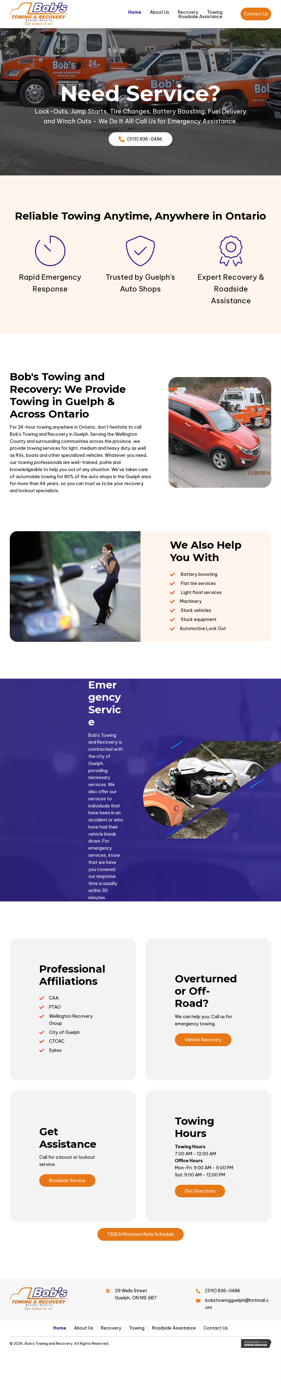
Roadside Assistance (174, 1328)
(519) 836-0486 (222, 1290)
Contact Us (216, 1328)
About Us (83, 1328)
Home (59, 1328)
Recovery (111, 1328)
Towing (136, 1328)
